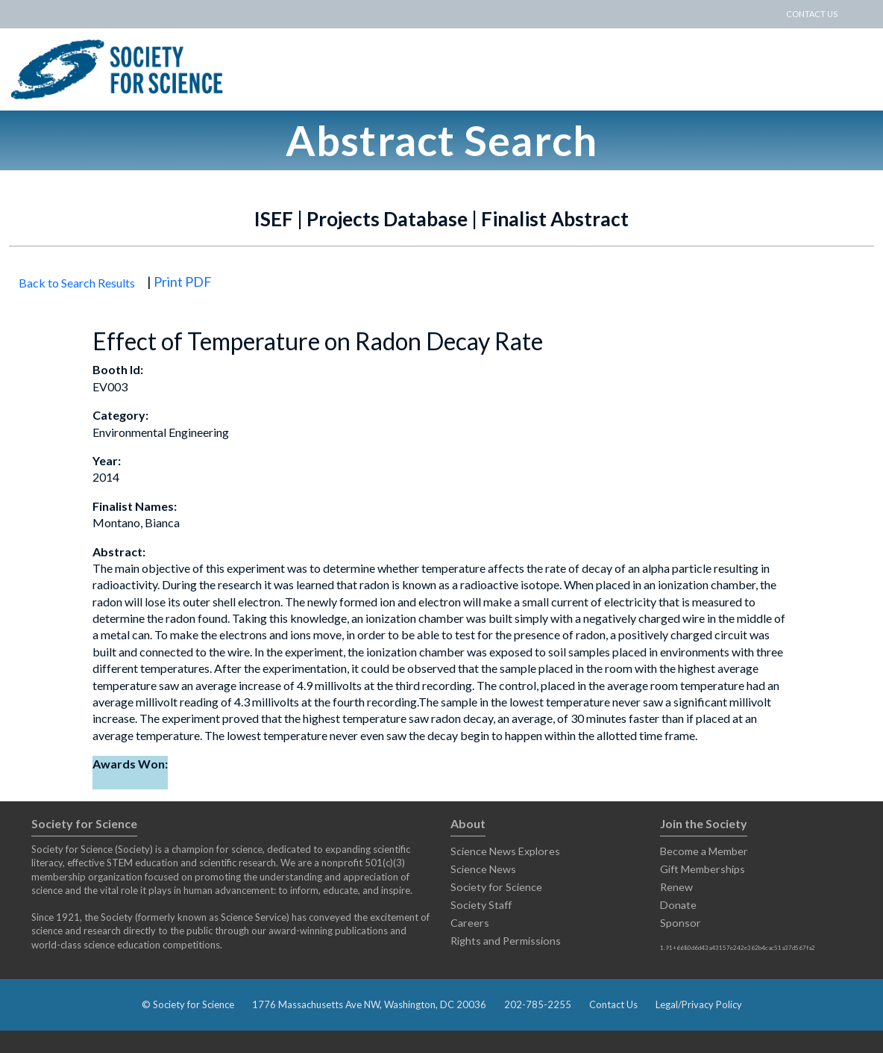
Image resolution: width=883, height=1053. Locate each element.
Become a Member (704, 851)
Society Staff (481, 904)
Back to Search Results (77, 283)
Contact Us (613, 1004)
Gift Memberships (702, 869)
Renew (676, 886)
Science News (483, 869)
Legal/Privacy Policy (699, 1004)
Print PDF (183, 281)
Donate (678, 904)
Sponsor (680, 922)
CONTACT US (812, 14)
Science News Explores (505, 851)
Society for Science (496, 886)
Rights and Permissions (505, 940)
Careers (469, 922)
